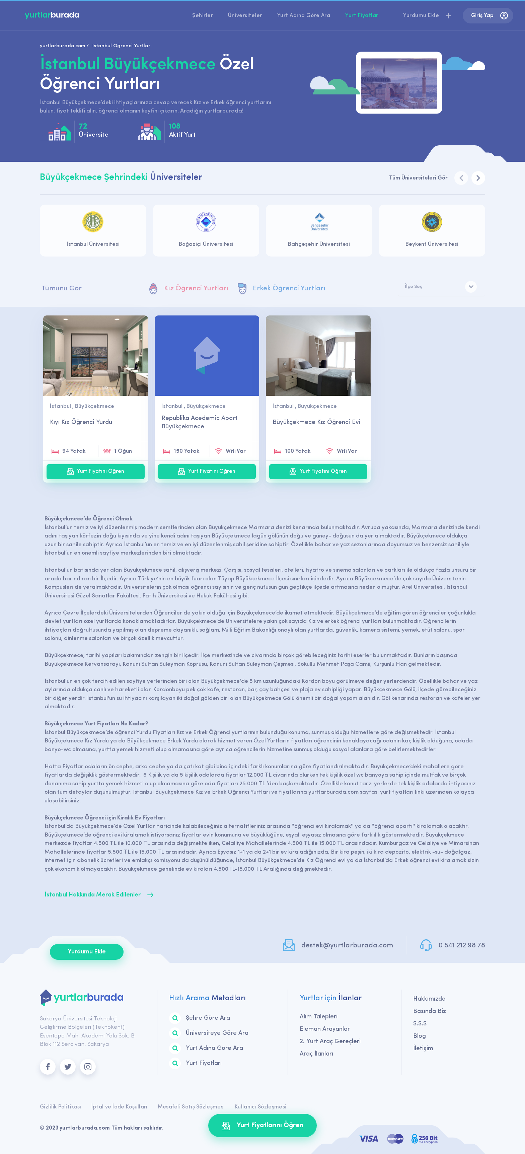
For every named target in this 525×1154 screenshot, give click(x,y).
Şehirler (202, 15)
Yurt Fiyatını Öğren (95, 471)
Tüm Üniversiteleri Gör (418, 178)
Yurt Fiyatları (362, 15)
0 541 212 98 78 (462, 945)
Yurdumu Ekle (87, 952)
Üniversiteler (245, 15)
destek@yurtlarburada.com (347, 945)
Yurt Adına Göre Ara (303, 15)
